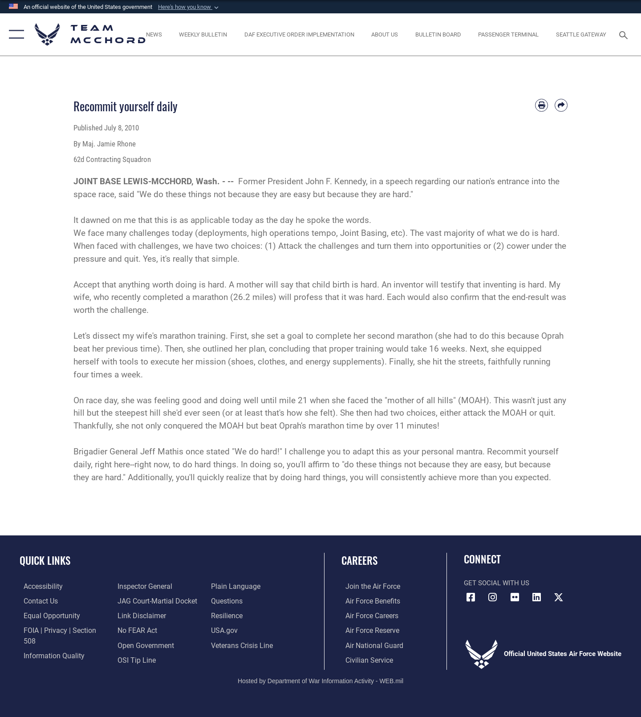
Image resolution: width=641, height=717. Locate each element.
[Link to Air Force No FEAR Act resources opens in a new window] (135, 615)
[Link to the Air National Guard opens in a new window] (368, 644)
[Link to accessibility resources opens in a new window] (39, 586)
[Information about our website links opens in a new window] (139, 600)
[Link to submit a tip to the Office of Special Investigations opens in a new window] (134, 644)
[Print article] (541, 105)
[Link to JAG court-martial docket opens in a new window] (154, 586)
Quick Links (45, 560)
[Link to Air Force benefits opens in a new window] (367, 600)
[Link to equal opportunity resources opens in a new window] (46, 615)
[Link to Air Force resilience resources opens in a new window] (227, 600)
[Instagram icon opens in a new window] (492, 597)
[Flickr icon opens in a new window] (514, 597)
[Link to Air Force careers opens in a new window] (367, 615)
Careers (359, 560)
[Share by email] (561, 105)
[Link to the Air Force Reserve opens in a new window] (367, 630)
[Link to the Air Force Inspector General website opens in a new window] (46, 659)
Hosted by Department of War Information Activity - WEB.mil (320, 679)
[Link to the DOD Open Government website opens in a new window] (142, 630)
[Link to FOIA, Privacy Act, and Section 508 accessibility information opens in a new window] (60, 630)
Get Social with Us (496, 583)
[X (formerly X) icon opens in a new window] (558, 597)
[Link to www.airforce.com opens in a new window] (367, 586)
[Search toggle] (625, 34)
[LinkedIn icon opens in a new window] (536, 597)
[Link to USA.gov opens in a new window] (225, 615)
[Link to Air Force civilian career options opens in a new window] (364, 659)
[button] (189, 7)
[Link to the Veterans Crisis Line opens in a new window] (242, 630)
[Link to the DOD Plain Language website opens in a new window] (138, 659)
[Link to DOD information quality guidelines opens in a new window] (48, 644)
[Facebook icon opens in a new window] (470, 597)
